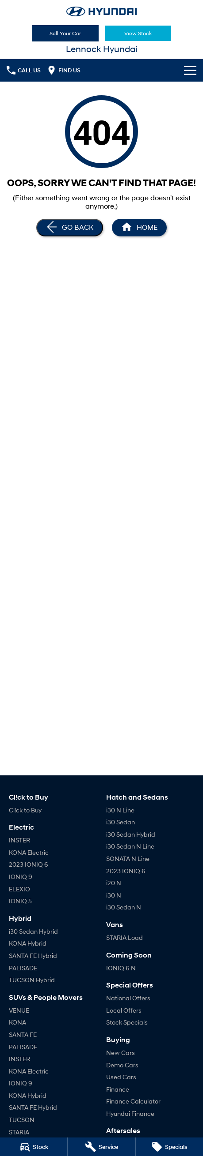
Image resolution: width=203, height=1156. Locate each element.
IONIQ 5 (20, 901)
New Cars (120, 1052)
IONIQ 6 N (121, 968)
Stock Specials (127, 1022)
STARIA (19, 1132)
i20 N (113, 883)
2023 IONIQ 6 (28, 864)
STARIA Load (124, 937)
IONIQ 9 (20, 876)
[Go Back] (69, 227)
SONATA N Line (127, 858)
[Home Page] (101, 11)
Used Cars (121, 1077)
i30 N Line (120, 810)
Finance (117, 1089)
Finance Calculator (133, 1101)
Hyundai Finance (130, 1113)
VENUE (19, 1010)
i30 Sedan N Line (130, 846)
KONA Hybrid (27, 943)
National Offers (128, 998)
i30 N (113, 895)
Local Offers (124, 1010)
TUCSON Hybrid (32, 980)
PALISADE (23, 968)
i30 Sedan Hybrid (33, 931)
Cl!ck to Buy (25, 810)
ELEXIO (19, 889)
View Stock (138, 33)
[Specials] (169, 1146)
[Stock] (33, 1146)
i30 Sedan (120, 822)
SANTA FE (23, 1034)
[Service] (101, 1146)
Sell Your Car (65, 33)
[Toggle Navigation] (190, 70)
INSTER (19, 840)
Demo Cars (122, 1065)
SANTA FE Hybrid (33, 955)
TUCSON (21, 1119)
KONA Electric (29, 852)
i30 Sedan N (123, 907)
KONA (17, 1022)
